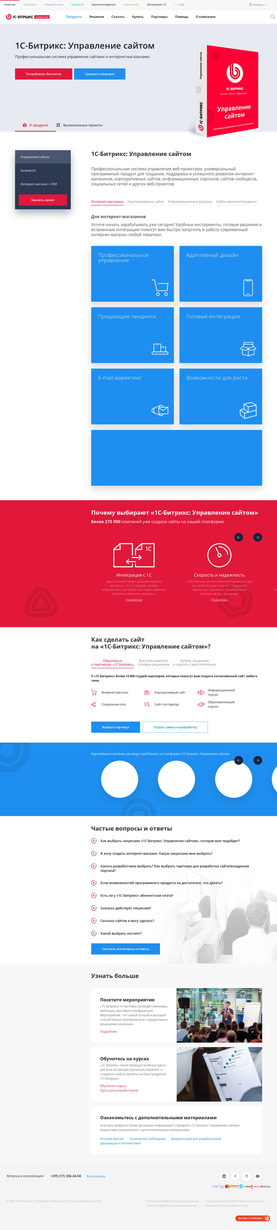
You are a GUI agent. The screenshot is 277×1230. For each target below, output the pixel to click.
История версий (112, 1139)
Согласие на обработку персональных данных (173, 1201)
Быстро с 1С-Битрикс (250, 1218)
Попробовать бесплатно (43, 74)
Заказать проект (43, 200)
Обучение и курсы (113, 1086)
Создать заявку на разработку (175, 727)
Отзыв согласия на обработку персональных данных (235, 1201)
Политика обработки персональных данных (172, 1205)
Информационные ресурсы (190, 202)
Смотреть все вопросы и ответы (125, 949)
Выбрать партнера (115, 727)
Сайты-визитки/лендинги (236, 202)
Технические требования (147, 1139)
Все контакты (96, 1176)
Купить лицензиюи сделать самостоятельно (194, 663)
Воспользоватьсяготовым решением (153, 663)
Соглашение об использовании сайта (226, 1205)
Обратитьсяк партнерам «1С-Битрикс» (112, 663)
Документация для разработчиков (196, 1139)
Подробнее (134, 600)
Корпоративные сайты (145, 202)
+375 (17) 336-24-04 (66, 1176)
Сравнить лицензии (99, 74)
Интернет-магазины (107, 202)
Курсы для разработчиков (119, 1090)
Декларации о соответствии (120, 1143)
